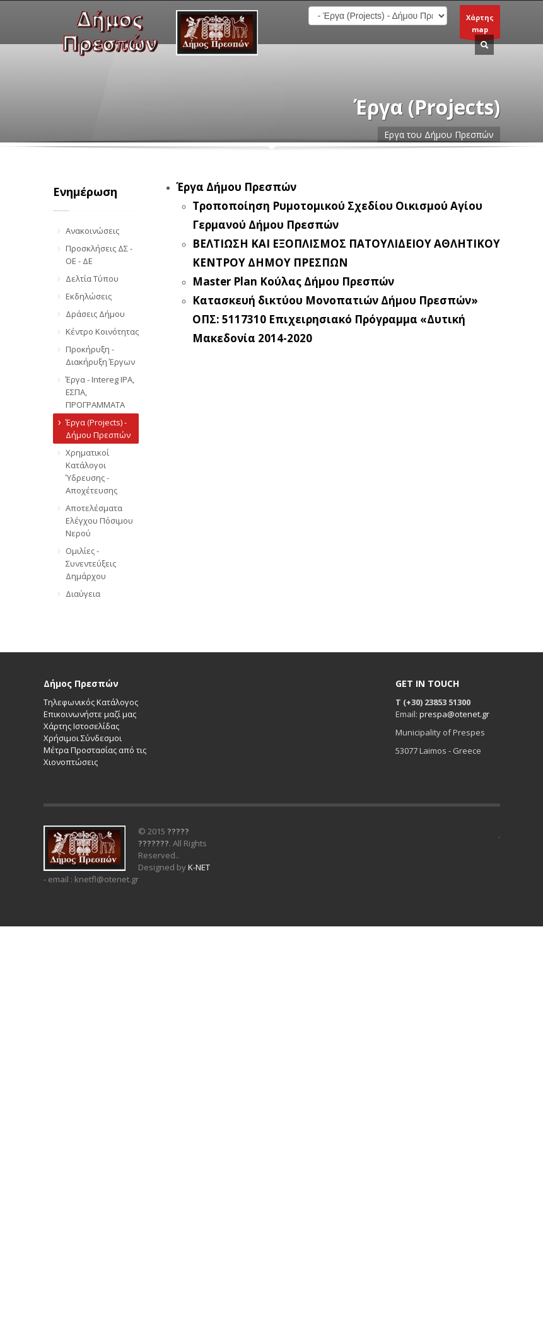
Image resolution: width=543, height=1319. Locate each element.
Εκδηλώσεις (89, 296)
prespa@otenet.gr (454, 714)
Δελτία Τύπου (92, 278)
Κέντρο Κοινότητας (102, 331)
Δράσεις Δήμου (95, 314)
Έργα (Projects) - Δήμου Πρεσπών (98, 429)
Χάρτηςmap (480, 25)
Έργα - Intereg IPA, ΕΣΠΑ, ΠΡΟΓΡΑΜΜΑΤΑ (100, 392)
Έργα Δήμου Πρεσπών (236, 187)
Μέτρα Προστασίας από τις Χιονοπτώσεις (95, 756)
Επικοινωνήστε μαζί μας (90, 714)
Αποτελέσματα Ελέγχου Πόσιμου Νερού (99, 520)
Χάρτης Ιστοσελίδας (81, 726)
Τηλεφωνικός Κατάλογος (91, 702)
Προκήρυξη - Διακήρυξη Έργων (100, 355)
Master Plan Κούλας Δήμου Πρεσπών (293, 281)
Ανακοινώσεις (92, 230)
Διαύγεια (83, 593)
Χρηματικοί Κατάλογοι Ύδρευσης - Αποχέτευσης (91, 471)
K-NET (199, 867)
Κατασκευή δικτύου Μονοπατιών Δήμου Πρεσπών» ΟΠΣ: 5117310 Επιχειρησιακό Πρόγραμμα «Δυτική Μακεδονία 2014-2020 (335, 319)
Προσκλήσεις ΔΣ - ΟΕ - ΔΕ (99, 255)
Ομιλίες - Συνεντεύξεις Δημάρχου (91, 563)
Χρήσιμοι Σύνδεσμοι (83, 738)
